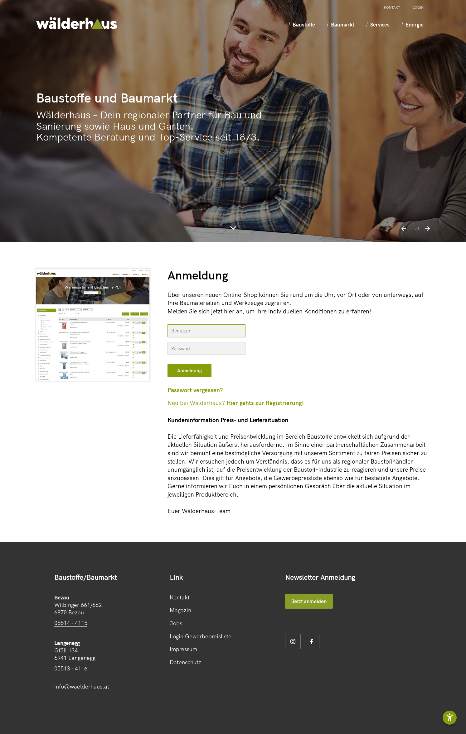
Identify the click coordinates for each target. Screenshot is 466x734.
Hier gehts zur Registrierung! (265, 403)
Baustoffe (289, 24)
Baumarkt (330, 24)
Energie (408, 24)
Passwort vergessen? (195, 390)
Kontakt (392, 7)
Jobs (176, 623)
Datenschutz (185, 662)
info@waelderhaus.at (81, 686)
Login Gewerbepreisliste (200, 636)
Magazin (180, 610)
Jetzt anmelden (309, 601)
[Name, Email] (206, 330)
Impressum (183, 649)
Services (371, 24)
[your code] (206, 348)
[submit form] (189, 370)
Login (418, 7)
